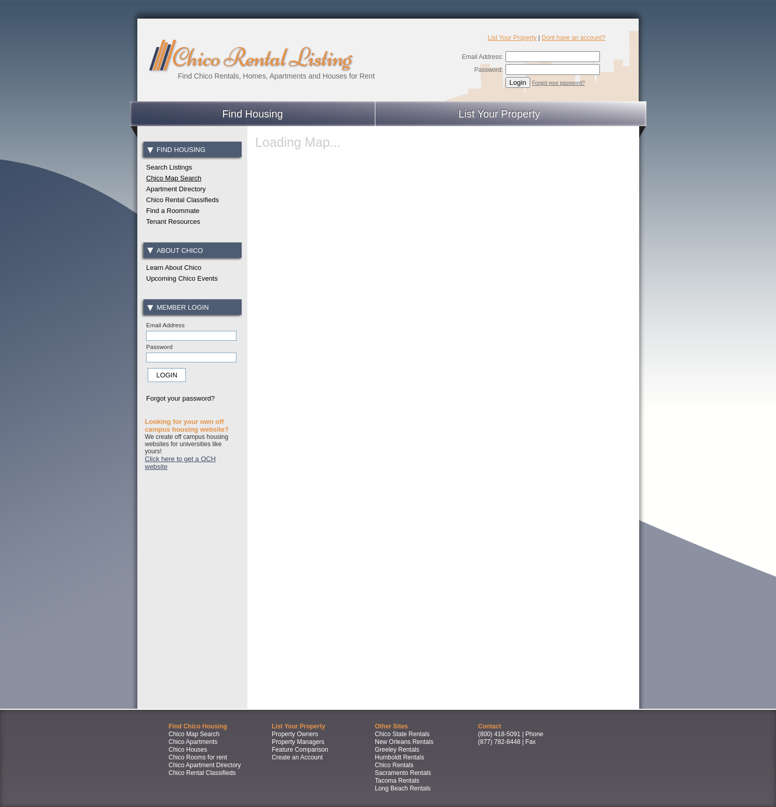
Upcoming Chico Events (182, 278)
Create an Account (297, 757)
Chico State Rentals (402, 734)
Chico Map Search (173, 178)
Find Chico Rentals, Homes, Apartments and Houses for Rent (276, 76)
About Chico (175, 250)
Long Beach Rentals (403, 788)
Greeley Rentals (397, 749)
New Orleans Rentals (404, 741)
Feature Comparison (300, 749)
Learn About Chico (173, 267)
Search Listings (169, 167)
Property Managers (298, 741)
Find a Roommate (172, 211)
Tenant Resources (173, 221)
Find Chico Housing (198, 726)
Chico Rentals (394, 765)
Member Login (178, 307)
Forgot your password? (558, 83)
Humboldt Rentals (399, 757)
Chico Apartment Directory (205, 765)
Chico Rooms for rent (198, 757)
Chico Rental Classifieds (182, 200)
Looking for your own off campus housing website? (187, 425)
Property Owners (295, 734)
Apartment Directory (176, 189)
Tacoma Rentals (397, 780)
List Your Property (512, 37)
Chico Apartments (193, 741)
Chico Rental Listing (261, 57)
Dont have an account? (573, 37)
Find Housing (252, 113)
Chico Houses (188, 749)
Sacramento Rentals (403, 772)
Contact (489, 726)
